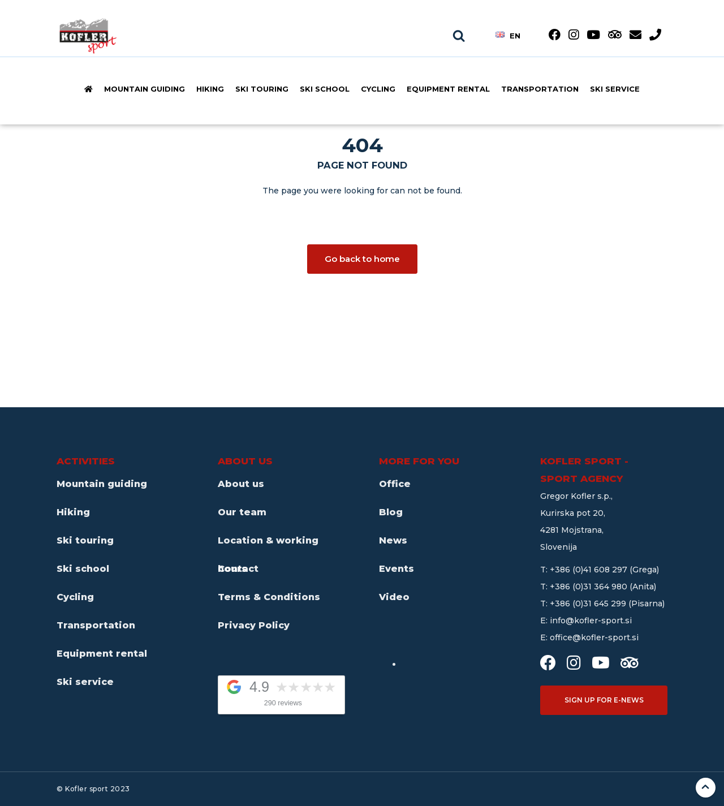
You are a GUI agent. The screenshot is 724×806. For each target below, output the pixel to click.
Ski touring (261, 88)
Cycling (378, 88)
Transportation (540, 88)
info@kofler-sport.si (591, 620)
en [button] (507, 35)
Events (396, 568)
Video (394, 597)
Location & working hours (268, 545)
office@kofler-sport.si (594, 637)
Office (395, 484)
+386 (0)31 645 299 (589, 603)
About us (241, 484)
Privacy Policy (254, 625)
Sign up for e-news (604, 700)
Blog (391, 512)
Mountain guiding (144, 88)
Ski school (325, 88)
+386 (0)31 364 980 (590, 586)
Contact (238, 568)
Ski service (615, 88)
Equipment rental (448, 88)
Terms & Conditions (269, 597)
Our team (242, 512)
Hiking (210, 88)
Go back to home (362, 258)
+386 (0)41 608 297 (590, 569)
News (393, 540)
